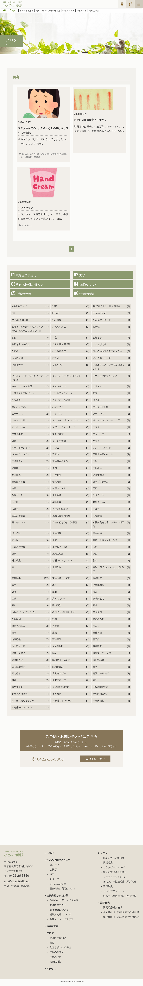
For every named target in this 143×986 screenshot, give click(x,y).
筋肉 (54, 621)
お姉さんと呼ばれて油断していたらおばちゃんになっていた (27, 331)
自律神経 (97, 635)
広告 (95, 549)
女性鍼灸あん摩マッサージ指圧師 (108, 527)
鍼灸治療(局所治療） (114, 860)
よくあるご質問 (58, 886)
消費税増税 (98, 587)
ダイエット (98, 402)
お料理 (96, 329)
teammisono (99, 315)
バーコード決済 (101, 409)
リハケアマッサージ (114, 894)
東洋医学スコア (58, 908)
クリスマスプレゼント (23, 395)
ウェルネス (58, 367)
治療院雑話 (94, 10)
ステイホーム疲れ (61, 402)
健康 (14, 491)
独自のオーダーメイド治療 (64, 903)
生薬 (14, 601)
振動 (95, 556)
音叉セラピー (59, 675)
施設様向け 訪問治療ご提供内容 (121, 920)
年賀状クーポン (60, 549)
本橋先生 (56, 569)
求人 (54, 587)
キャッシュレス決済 (22, 388)
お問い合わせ (95, 761)
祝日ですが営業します (63, 614)
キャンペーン (59, 388)
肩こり (96, 628)
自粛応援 (16, 641)
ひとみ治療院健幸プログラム (107, 353)
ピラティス (17, 416)
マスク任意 (58, 436)
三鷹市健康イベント (103, 456)
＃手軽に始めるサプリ (23, 703)
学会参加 (97, 535)
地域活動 (97, 518)
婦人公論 (16, 535)
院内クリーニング (61, 662)
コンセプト (55, 867)
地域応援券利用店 (61, 518)
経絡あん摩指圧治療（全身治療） (121, 898)
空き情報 (97, 614)
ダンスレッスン (19, 409)
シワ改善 (62, 154)
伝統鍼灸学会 (18, 484)
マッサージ (98, 436)
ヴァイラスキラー (21, 456)
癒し (14, 607)
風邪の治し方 (59, 682)
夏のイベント (18, 525)
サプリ (96, 395)
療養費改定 (98, 601)
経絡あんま (98, 621)
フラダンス (98, 416)
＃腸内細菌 (98, 703)
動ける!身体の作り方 (51, 10)
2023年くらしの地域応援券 (106, 308)
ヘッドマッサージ (21, 422)
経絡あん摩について (60, 917)
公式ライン (98, 497)
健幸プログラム (101, 484)
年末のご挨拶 (18, 549)
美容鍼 (37, 158)
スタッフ (54, 882)
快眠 (14, 556)
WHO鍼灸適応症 (20, 322)
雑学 (95, 669)
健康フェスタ (59, 491)
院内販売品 (58, 669)
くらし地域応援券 (61, 346)
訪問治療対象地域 (112, 910)
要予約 (96, 641)
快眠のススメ (68, 10)
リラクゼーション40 (114, 879)
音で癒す (16, 675)
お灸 (14, 340)
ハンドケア (27, 226)
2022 (55, 308)
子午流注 (56, 535)
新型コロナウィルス (62, 563)
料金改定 (16, 563)
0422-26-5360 (48, 762)
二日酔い (97, 470)
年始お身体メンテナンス (105, 542)
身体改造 (97, 648)
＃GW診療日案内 (61, 689)
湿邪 (54, 594)
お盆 (54, 340)
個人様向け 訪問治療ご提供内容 (121, 915)
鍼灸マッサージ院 (102, 655)
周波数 (96, 511)
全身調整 (56, 497)
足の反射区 (58, 648)
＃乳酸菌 (56, 696)
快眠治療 (108, 865)
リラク (96, 443)
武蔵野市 (97, 580)
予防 (54, 470)
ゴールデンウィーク (62, 395)
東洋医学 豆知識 (61, 580)
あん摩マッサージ (102, 322)
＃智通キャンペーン (62, 703)
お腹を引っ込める (21, 346)
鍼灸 (54, 655)
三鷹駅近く (17, 463)
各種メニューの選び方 (61, 922)
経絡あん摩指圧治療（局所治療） (121, 884)
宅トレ (15, 542)
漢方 (95, 594)
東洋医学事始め (26, 10)
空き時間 (16, 621)
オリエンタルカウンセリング (66, 378)
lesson (55, 315)
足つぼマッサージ (21, 648)
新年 (95, 563)
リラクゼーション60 (114, 870)
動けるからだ (99, 504)
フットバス (58, 416)
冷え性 (15, 504)
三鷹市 (55, 456)
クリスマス (98, 388)
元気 (95, 491)
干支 (54, 542)
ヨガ (14, 443)
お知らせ (97, 340)
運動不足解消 (18, 655)
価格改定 (56, 484)
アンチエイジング (49, 154)
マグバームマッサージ (63, 429)
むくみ (55, 360)
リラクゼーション (21, 450)
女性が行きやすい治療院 (64, 525)
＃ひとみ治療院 (19, 696)
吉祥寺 (15, 511)
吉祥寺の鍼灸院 (60, 511)
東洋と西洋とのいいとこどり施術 (108, 571)
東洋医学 (16, 580)
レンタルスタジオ (102, 450)
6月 (13, 315)
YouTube (56, 322)
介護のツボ (81, 10)
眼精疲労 (56, 607)
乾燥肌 (29, 158)
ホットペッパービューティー (66, 422)
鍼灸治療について (59, 912)
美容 (38, 10)
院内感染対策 (18, 669)
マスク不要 (17, 436)
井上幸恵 (16, 477)
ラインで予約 (59, 443)
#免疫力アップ (19, 308)
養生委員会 (17, 689)
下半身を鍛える (60, 463)
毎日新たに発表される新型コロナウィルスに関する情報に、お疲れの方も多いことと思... (99, 111)
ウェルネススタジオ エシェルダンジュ (109, 369)
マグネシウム (18, 429)
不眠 (95, 463)
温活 (14, 594)
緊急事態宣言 (18, 628)
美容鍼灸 (108, 889)
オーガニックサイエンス (105, 378)
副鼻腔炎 (56, 504)
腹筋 (54, 635)
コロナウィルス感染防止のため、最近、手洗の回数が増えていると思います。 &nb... (43, 195)
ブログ (11, 10)
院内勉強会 (98, 662)
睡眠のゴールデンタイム (24, 614)
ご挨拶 (53, 872)
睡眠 (95, 607)
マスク (22, 158)
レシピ (55, 450)
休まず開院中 (99, 477)
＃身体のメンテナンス (23, 709)
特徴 (52, 877)
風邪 (14, 682)
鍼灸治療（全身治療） (115, 875)
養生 (95, 682)
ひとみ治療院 (59, 353)
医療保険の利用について (63, 891)
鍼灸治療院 (17, 662)
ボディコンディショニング (106, 422)
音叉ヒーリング (101, 675)
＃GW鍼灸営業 (100, 689)
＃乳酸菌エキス (101, 696)
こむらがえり (99, 346)
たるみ (25, 154)
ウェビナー (17, 367)
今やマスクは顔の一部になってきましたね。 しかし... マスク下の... (43, 117)
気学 (14, 587)
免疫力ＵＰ (17, 497)
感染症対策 (58, 556)
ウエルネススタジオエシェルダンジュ (27, 380)
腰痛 (14, 635)
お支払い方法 (59, 329)
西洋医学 (56, 641)
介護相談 (56, 477)
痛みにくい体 (59, 601)
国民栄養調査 (18, 518)
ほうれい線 (34, 154)
